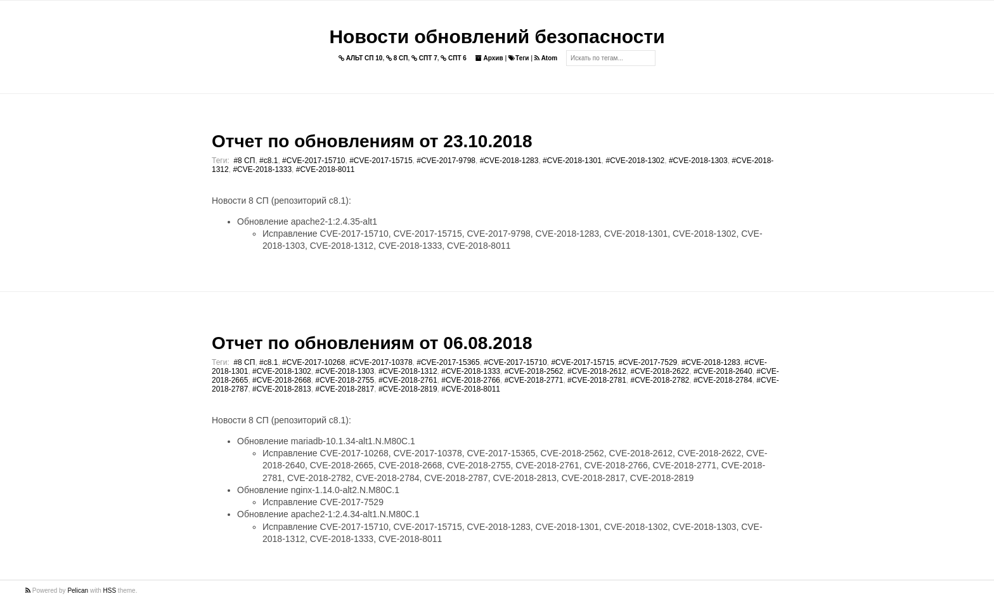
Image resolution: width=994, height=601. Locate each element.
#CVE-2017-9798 (445, 160)
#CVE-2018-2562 (534, 371)
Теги (518, 58)
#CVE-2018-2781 (596, 380)
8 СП (397, 58)
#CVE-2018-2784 (723, 380)
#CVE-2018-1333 (262, 169)
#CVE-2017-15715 (380, 160)
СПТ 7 (424, 58)
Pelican (77, 590)
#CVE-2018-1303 (698, 160)
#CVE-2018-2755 (344, 380)
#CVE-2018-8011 (325, 169)
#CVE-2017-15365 (447, 362)
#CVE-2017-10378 (380, 362)
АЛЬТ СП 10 (361, 58)
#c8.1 (268, 160)
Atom (545, 58)
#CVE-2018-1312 (407, 371)
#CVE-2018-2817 (344, 389)
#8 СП (244, 160)
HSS (110, 590)
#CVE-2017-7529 (648, 362)
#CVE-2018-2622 (660, 371)
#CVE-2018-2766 (470, 380)
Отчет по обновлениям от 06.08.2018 (372, 343)
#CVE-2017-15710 (313, 160)
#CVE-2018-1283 (509, 160)
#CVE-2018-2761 (407, 380)
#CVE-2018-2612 (596, 371)
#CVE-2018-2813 (281, 389)
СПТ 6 (454, 58)
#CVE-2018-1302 (634, 160)
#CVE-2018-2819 (407, 389)
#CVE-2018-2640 (723, 371)
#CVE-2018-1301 (572, 160)
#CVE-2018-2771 (534, 380)
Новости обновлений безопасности (496, 36)
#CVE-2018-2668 (281, 380)
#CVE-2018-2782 (660, 380)
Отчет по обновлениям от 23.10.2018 (372, 141)
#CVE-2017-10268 (313, 362)
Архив (489, 58)
